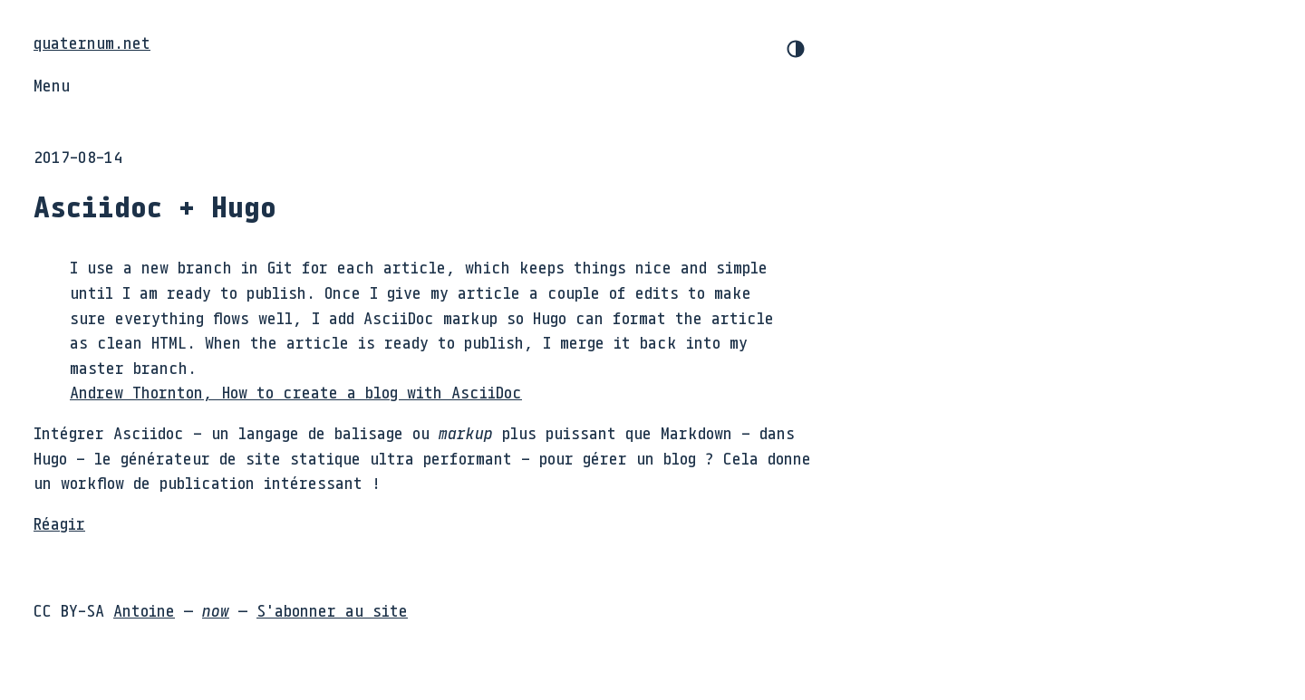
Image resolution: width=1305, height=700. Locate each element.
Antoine (144, 610)
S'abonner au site (332, 610)
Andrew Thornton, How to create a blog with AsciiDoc (296, 392)
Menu (52, 85)
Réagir (59, 523)
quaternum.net (92, 43)
